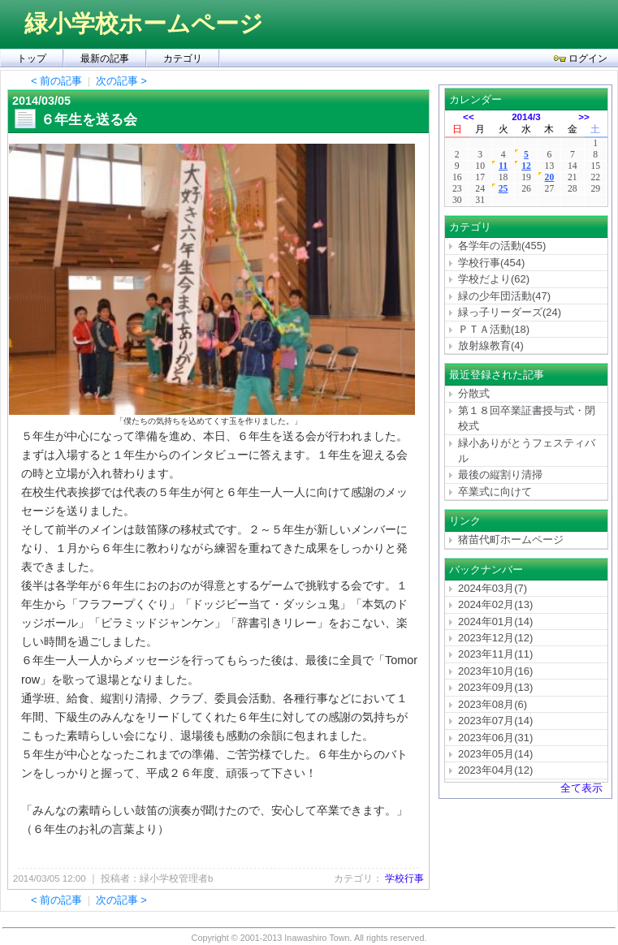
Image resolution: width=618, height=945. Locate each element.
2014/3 (526, 116)
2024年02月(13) (495, 604)
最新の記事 (104, 58)
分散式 (474, 393)
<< (468, 116)
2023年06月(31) (495, 737)
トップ (31, 58)
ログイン (580, 58)
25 (503, 188)
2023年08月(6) (492, 704)
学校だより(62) (493, 279)
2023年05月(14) (495, 754)
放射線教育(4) (491, 345)
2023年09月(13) (495, 687)
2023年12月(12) (495, 638)
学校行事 (404, 878)
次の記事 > (121, 81)
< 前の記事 (56, 81)
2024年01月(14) (495, 621)
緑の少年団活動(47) (504, 296)
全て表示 (581, 788)
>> (584, 116)
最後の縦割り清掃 (500, 474)
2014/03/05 (41, 100)
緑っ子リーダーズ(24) (509, 312)
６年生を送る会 (89, 119)
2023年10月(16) (495, 671)
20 (550, 177)
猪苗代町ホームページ (511, 539)
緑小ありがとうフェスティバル (526, 450)
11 (503, 166)
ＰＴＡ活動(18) (493, 329)
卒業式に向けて (495, 491)
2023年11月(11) (495, 654)
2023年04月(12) (495, 770)
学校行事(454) (491, 263)
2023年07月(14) (495, 720)
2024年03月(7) (492, 588)
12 (526, 166)
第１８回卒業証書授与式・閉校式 (526, 418)
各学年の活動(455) (502, 245)
